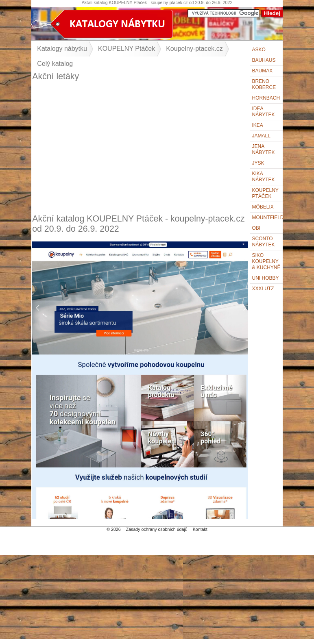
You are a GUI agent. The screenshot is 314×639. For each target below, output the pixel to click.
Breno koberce (264, 84)
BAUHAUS (264, 60)
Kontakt (200, 529)
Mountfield (267, 217)
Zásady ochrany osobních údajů (157, 529)
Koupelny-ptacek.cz (194, 48)
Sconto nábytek (263, 242)
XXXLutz (263, 288)
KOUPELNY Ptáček (126, 48)
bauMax (262, 71)
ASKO (259, 49)
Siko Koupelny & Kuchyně (266, 261)
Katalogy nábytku (62, 48)
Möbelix (263, 207)
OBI (256, 228)
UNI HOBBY (265, 278)
